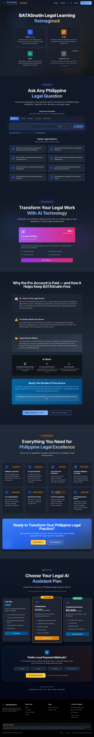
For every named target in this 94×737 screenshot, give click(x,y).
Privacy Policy (52, 710)
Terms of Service (53, 707)
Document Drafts (30, 712)
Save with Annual (78, 634)
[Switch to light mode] (68, 3)
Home (27, 707)
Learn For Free (86, 3)
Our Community (55, 542)
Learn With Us (38, 542)
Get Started (16, 633)
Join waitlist (64, 65)
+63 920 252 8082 (77, 710)
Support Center (75, 715)
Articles (63, 3)
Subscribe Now (47, 638)
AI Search (28, 710)
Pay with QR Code (36, 675)
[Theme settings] (71, 3)
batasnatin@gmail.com (78, 707)
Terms (61, 732)
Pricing (56, 3)
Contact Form (74, 717)
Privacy (68, 732)
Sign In (76, 3)
